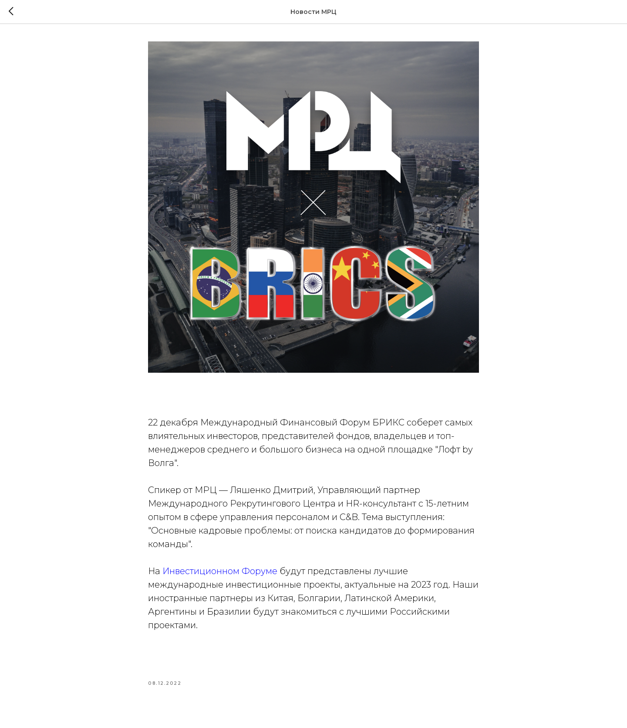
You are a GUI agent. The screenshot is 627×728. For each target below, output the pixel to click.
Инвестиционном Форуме (219, 571)
